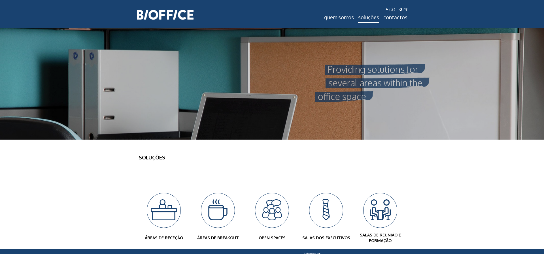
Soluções (368, 17)
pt (403, 10)
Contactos (395, 17)
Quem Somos (339, 17)
